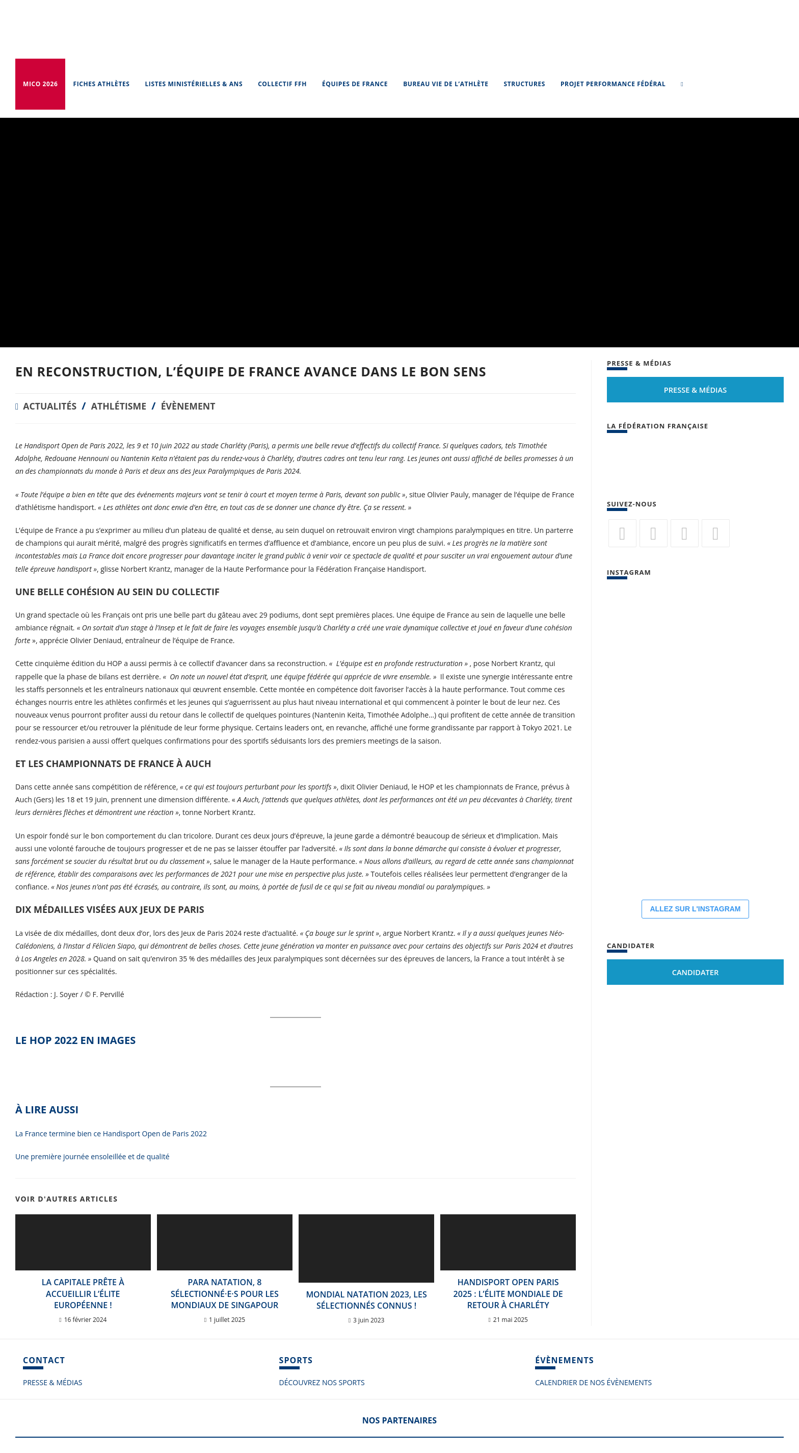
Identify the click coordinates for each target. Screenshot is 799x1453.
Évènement (206, 406)
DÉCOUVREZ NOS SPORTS (322, 1382)
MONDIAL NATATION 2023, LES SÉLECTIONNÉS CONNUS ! (366, 1300)
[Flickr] (685, 533)
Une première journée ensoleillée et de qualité (92, 1156)
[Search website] (681, 84)
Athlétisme (129, 406)
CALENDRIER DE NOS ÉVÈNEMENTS (593, 1382)
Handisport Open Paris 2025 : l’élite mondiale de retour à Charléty (508, 1294)
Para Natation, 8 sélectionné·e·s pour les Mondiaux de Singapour (225, 1294)
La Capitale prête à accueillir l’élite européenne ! (83, 1294)
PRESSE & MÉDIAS (52, 1382)
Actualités (53, 406)
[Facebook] (654, 533)
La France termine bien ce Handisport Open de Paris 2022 (111, 1133)
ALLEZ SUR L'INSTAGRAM (695, 909)
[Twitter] (622, 533)
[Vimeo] (716, 533)
